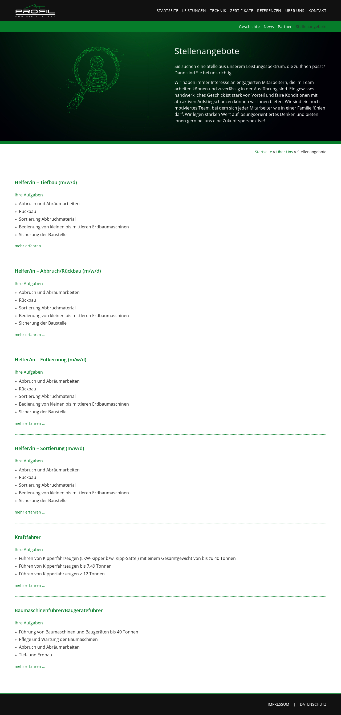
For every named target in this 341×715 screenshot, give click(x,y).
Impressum (278, 704)
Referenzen (269, 10)
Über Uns (295, 10)
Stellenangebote (311, 26)
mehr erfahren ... (30, 245)
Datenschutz (313, 704)
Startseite (167, 10)
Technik (218, 10)
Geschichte (249, 26)
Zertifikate (241, 10)
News (269, 26)
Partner (285, 26)
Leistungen (194, 10)
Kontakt (317, 10)
